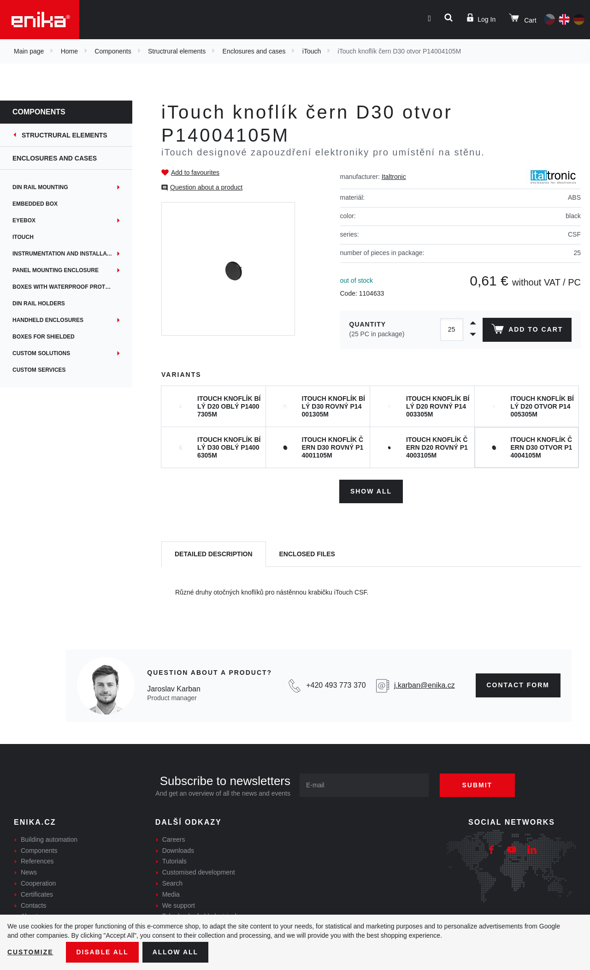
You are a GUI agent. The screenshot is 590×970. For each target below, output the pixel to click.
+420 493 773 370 (336, 685)
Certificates (37, 894)
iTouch (311, 51)
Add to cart (527, 331)
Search (172, 883)
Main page (29, 51)
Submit (478, 784)
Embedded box (41, 204)
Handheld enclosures (53, 320)
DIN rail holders (44, 303)
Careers (173, 839)
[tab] (213, 554)
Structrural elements (177, 51)
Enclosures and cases (254, 51)
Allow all (176, 952)
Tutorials (174, 861)
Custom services (45, 370)
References (37, 861)
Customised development (198, 872)
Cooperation (38, 883)
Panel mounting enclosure (61, 270)
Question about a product (206, 187)
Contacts (33, 905)
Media (171, 894)
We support (178, 905)
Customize (30, 952)
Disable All (103, 952)
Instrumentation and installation (72, 253)
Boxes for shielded (49, 336)
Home (69, 51)
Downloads (178, 850)
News (29, 872)
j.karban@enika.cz (424, 685)
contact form (518, 685)
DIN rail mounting (46, 187)
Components (112, 51)
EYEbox (29, 220)
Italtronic (394, 176)
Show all (371, 490)
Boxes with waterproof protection (75, 287)
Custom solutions (47, 353)
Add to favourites (195, 172)
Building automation (49, 839)
